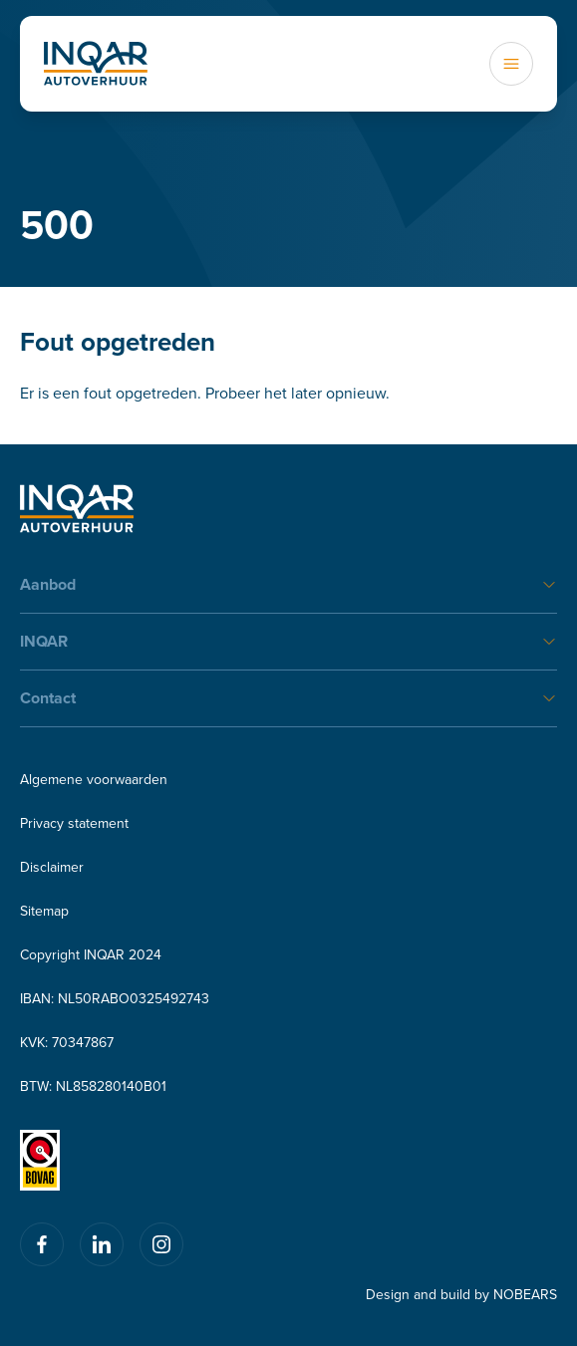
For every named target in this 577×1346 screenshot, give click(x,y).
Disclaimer (52, 867)
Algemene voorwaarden (93, 779)
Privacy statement (74, 823)
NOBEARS (525, 1294)
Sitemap (44, 911)
